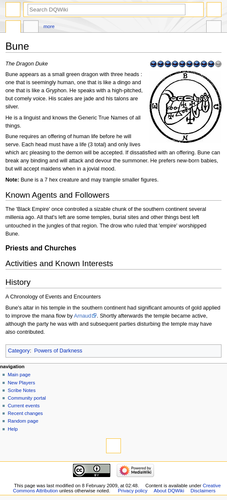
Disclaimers (203, 490)
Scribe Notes (22, 390)
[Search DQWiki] (106, 9)
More (49, 26)
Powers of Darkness (58, 351)
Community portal (27, 398)
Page (13, 27)
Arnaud (82, 316)
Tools (214, 27)
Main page (19, 374)
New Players (21, 382)
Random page (23, 420)
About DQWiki (169, 490)
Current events (23, 405)
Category (19, 351)
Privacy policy (133, 490)
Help (13, 429)
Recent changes (25, 413)
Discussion (31, 27)
